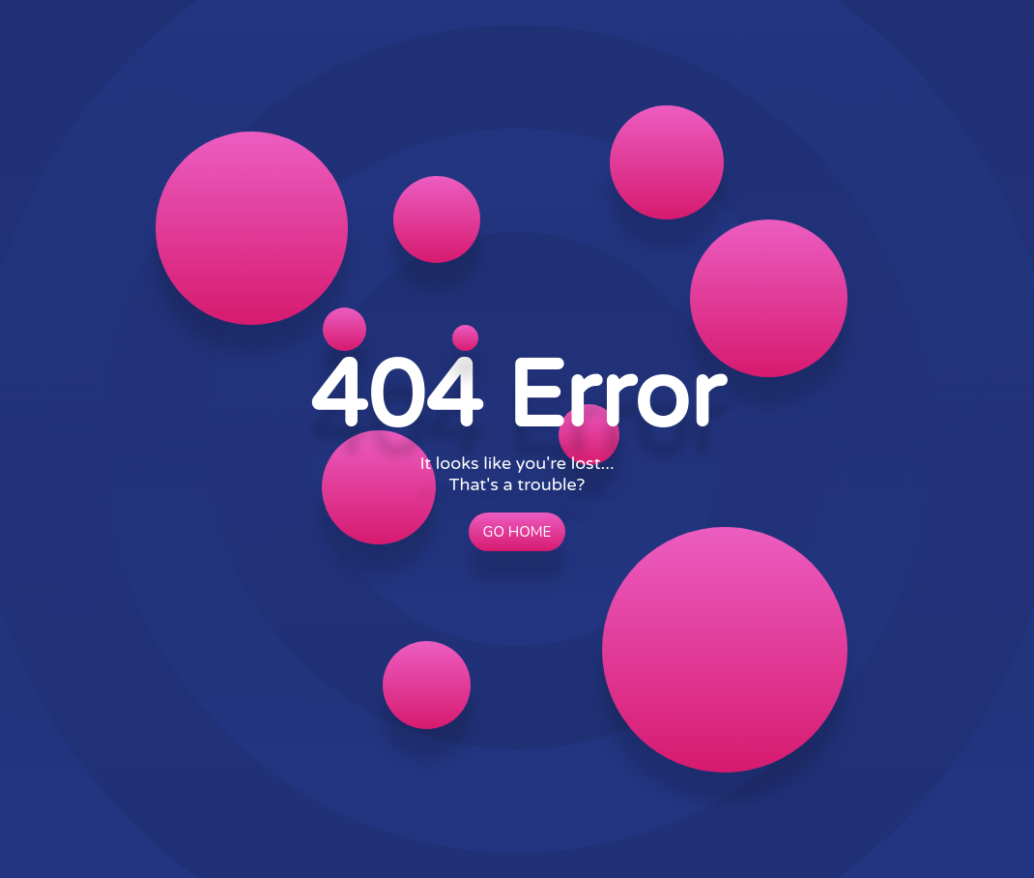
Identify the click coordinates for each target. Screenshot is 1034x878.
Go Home (517, 531)
